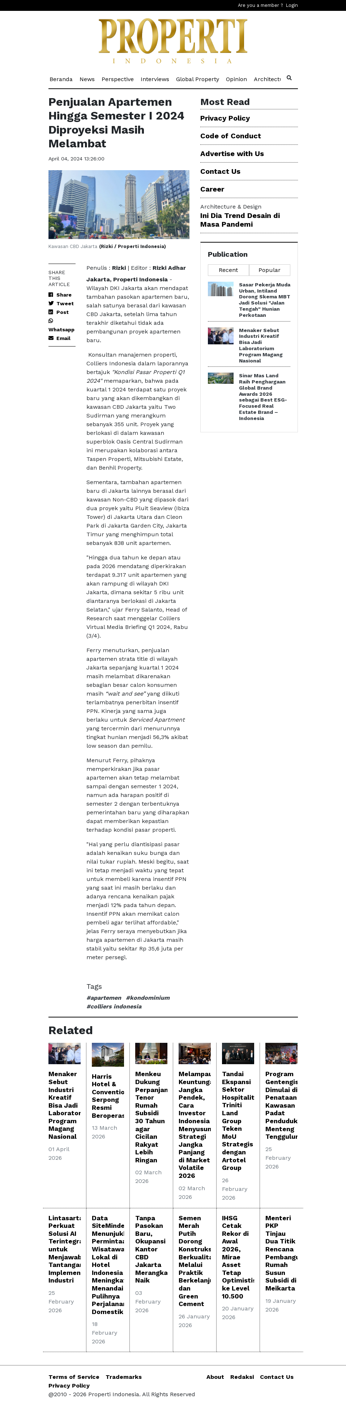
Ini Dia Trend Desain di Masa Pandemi (240, 219)
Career (212, 189)
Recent (228, 269)
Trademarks (124, 1376)
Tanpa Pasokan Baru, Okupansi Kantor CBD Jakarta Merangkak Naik (153, 1249)
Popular (270, 269)
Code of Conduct (230, 135)
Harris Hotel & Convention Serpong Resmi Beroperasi (110, 1096)
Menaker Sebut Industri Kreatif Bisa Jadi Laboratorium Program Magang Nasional (261, 345)
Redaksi (242, 1376)
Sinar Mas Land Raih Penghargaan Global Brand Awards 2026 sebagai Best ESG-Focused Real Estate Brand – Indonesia (263, 397)
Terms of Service (73, 1376)
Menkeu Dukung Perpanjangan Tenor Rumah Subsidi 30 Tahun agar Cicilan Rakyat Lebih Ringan (157, 1117)
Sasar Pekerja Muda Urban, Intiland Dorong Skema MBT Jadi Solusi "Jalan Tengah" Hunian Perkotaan (264, 300)
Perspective (118, 79)
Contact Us (220, 171)
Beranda (62, 79)
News (88, 79)
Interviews (155, 79)
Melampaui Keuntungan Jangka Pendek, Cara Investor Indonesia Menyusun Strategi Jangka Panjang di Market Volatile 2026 (198, 1124)
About (215, 1376)
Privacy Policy (225, 118)
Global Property (198, 79)
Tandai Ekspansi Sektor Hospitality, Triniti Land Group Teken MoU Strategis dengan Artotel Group (241, 1120)
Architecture (272, 79)
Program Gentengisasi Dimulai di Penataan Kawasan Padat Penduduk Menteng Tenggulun (286, 1105)
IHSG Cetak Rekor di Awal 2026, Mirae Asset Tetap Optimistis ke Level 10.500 (239, 1257)
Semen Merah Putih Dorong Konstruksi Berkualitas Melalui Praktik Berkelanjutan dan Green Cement (202, 1261)
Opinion (237, 79)
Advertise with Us (232, 153)
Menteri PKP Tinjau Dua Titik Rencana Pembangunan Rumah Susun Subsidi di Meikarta (288, 1253)
